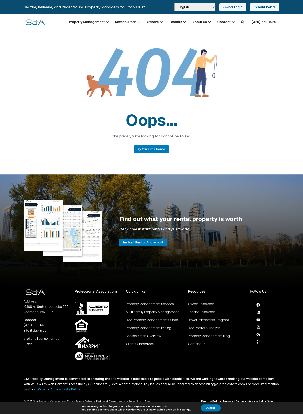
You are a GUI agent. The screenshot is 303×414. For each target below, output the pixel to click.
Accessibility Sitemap (263, 401)
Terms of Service (234, 401)
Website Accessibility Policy (58, 389)
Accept (210, 408)
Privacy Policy (211, 401)
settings (185, 409)
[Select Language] (194, 7)
